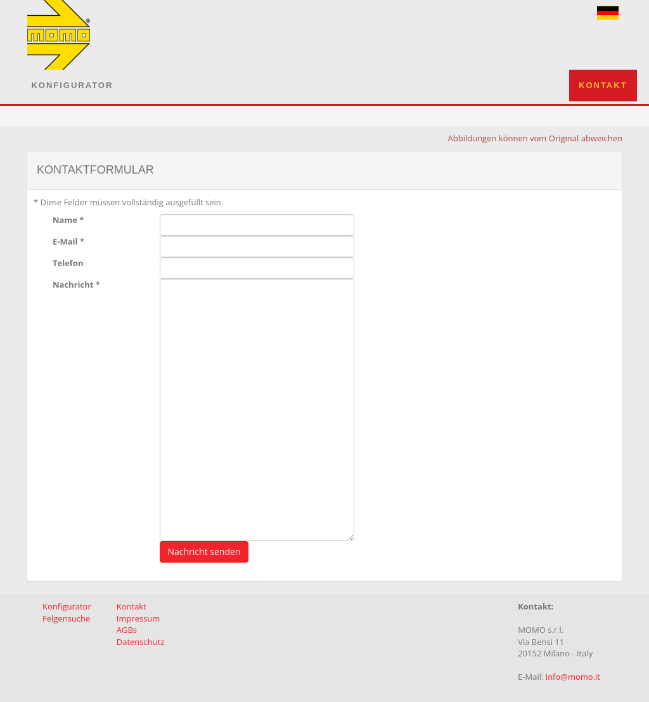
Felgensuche (66, 618)
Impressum (138, 618)
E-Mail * (68, 241)
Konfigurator (72, 85)
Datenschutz (141, 642)
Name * (68, 220)
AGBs (127, 629)
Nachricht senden (204, 552)
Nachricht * (76, 284)
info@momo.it (573, 676)
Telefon (68, 263)
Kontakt (603, 85)
